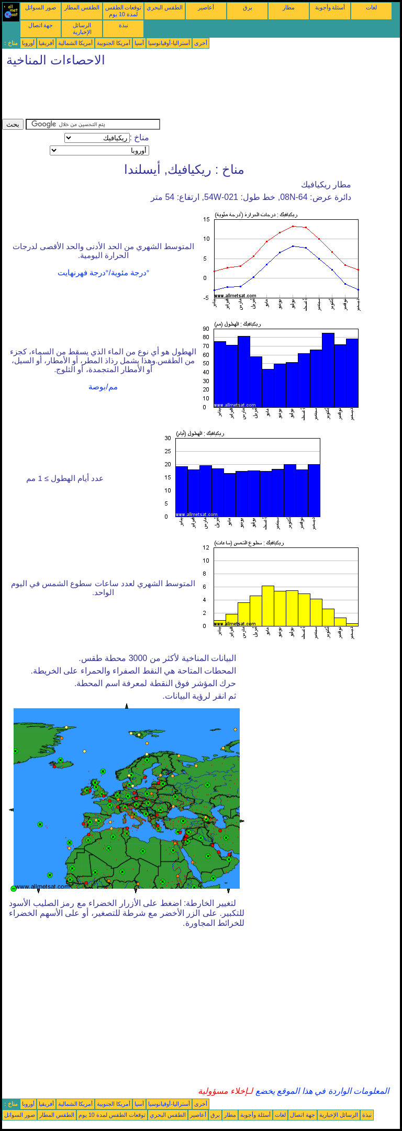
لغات (371, 7)
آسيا (139, 43)
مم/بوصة (102, 387)
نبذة (123, 25)
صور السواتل (40, 7)
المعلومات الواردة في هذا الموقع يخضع (321, 1091)
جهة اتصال (40, 25)
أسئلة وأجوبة (330, 7)
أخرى (200, 43)
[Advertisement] (192, 95)
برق (247, 7)
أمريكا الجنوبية (113, 43)
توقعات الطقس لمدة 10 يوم (123, 10)
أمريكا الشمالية (75, 43)
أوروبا (28, 43)
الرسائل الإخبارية (82, 28)
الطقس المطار (81, 7)
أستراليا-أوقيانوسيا (169, 43)
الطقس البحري (165, 7)
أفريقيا (46, 43)
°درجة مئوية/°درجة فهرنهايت (104, 272)
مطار (289, 7)
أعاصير (206, 7)
